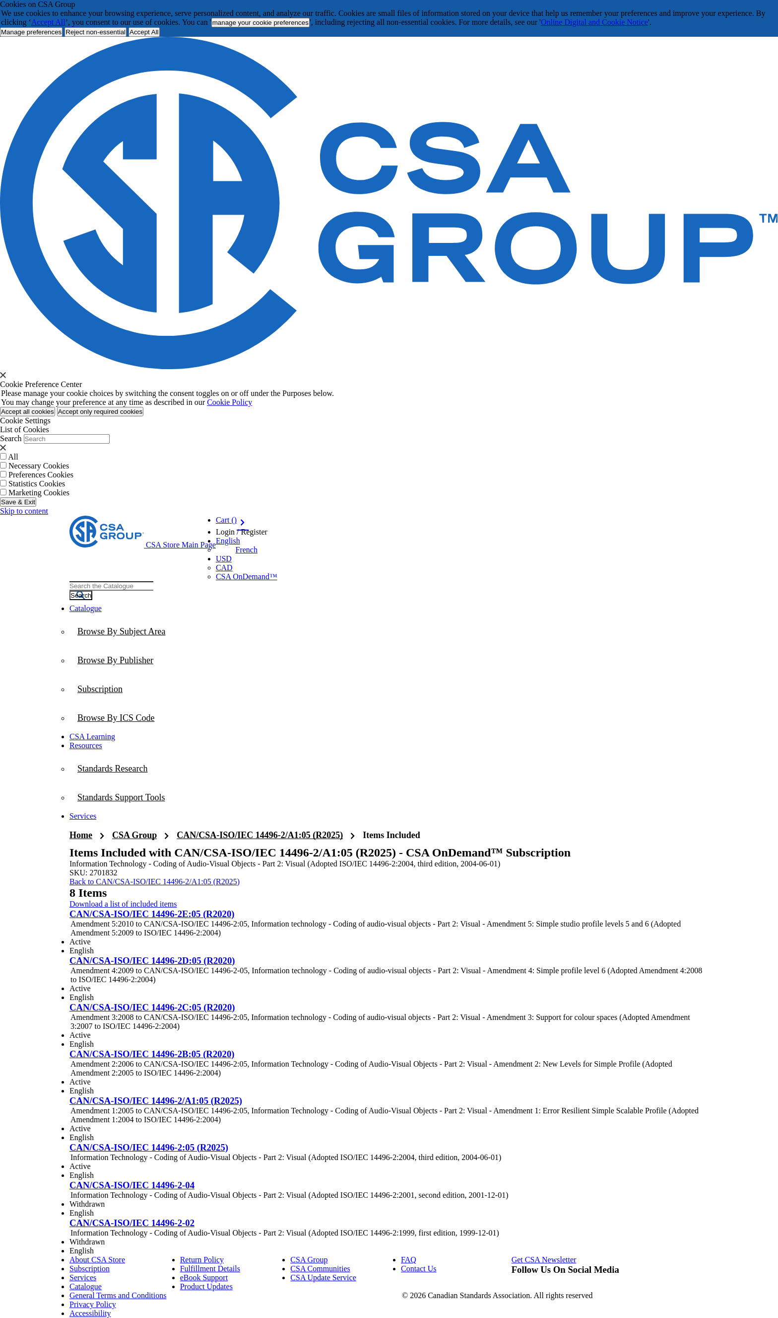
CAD (224, 567)
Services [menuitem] (82, 816)
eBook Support (204, 1277)
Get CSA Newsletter (544, 1259)
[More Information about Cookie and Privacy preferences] (31, 32)
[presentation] (3, 375)
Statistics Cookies (36, 483)
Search (11, 438)
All (13, 457)
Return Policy (202, 1259)
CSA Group (134, 835)
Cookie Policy (229, 402)
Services (82, 1277)
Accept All (48, 22)
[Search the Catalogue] (80, 595)
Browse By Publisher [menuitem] (115, 660)
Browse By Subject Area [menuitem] (121, 631)
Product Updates (206, 1286)
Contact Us (419, 1268)
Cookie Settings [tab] (25, 420)
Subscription (89, 1268)
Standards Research (112, 769)
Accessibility (90, 1313)
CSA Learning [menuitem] (92, 736)
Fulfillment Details (210, 1268)
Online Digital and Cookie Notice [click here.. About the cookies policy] (594, 22)
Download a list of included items (123, 904)
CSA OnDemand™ (246, 576)
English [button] (228, 541)
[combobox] (111, 586)
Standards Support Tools (121, 797)
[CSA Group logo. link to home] (389, 366)
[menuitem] (389, 717)
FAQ (408, 1259)
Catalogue (85, 1286)
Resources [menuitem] (85, 745)
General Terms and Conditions (117, 1295)
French (247, 549)
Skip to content (24, 511)
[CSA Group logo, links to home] (142, 545)
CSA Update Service (323, 1277)
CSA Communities (320, 1268)
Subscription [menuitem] (100, 689)
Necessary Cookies (38, 466)
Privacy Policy (92, 1304)
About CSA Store (97, 1259)
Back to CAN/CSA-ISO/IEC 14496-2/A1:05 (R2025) (154, 881)
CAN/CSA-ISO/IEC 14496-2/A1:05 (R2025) (260, 835)
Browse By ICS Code (116, 718)
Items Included (391, 835)
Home (80, 835)
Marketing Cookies (38, 492)
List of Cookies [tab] (24, 429)
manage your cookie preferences (260, 22)
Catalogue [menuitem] (85, 608)
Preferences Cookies (40, 474)
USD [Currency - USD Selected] (224, 558)
